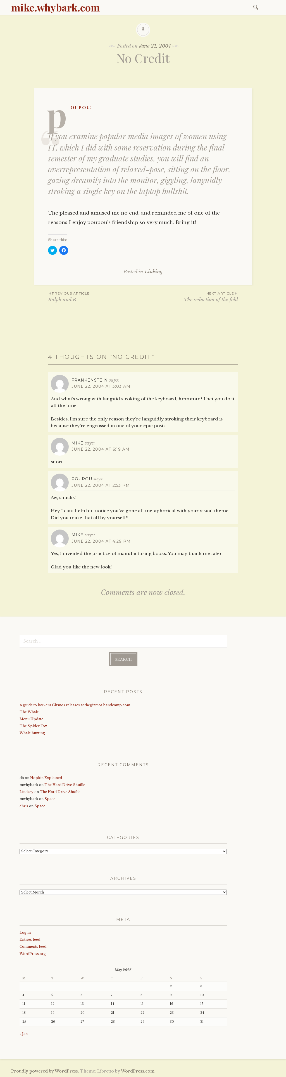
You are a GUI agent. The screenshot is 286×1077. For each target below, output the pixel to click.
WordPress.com (137, 1071)
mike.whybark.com (55, 7)
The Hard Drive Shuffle (64, 785)
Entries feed (30, 939)
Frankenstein (90, 380)
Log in (25, 932)
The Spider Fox (33, 726)
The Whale (29, 712)
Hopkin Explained (46, 778)
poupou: (81, 107)
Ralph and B (95, 297)
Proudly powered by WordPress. (45, 1071)
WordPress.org (33, 954)
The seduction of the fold (190, 297)
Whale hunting (32, 733)
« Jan (24, 1034)
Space (49, 799)
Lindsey (27, 792)
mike (78, 443)
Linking (154, 272)
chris (24, 806)
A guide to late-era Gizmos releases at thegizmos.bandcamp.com (75, 705)
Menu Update (31, 719)
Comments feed (33, 946)
